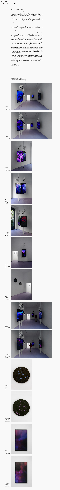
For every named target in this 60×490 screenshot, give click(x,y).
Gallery (21, 3)
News (18, 3)
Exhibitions (12, 3)
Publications (15, 3)
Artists (9, 3)
